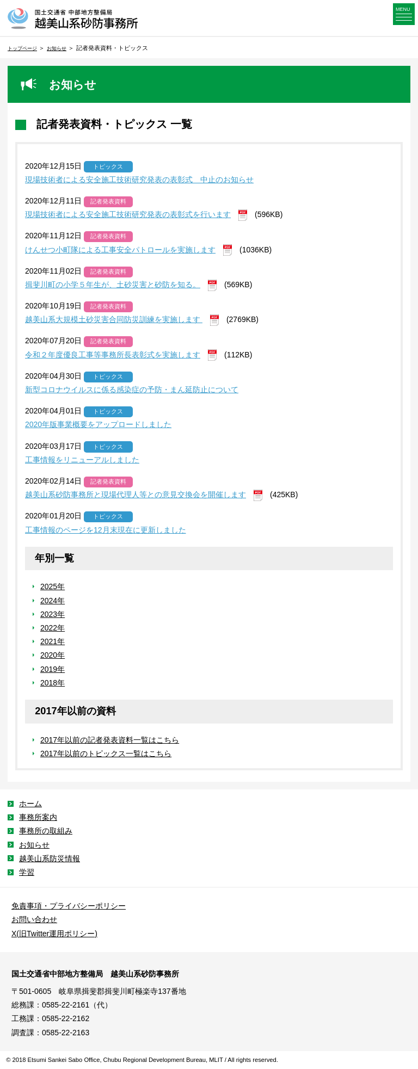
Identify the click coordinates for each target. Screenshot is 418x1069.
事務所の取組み (45, 830)
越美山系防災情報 (49, 858)
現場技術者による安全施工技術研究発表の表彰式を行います (128, 214)
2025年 (52, 586)
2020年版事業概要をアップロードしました (98, 424)
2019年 (52, 669)
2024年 (52, 600)
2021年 (52, 641)
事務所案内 (38, 817)
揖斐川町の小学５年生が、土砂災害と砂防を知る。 (112, 284)
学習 (26, 872)
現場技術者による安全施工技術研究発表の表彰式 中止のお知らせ (139, 179)
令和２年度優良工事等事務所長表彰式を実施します (112, 354)
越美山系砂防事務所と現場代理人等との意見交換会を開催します (135, 494)
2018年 (52, 682)
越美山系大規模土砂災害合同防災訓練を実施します (113, 319)
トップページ (22, 48)
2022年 (52, 627)
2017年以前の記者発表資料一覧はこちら (109, 740)
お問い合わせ (34, 919)
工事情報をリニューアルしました (82, 459)
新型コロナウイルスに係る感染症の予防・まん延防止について (131, 389)
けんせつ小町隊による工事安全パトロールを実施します (120, 249)
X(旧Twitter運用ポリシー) (54, 933)
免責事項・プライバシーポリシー (68, 905)
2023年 (52, 614)
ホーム (30, 803)
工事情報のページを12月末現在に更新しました (105, 530)
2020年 (52, 655)
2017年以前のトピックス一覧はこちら (105, 753)
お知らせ (56, 48)
